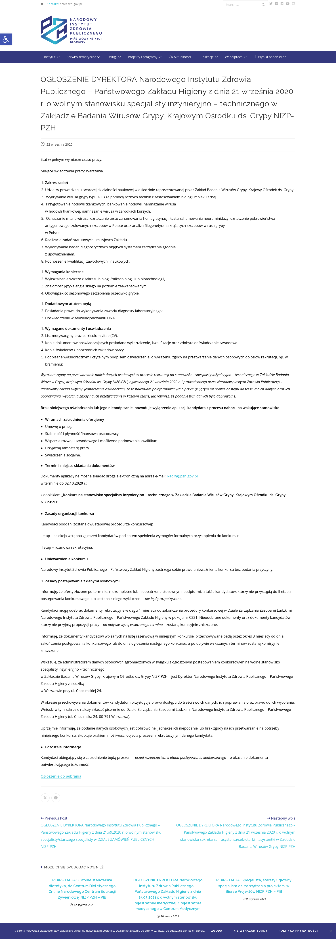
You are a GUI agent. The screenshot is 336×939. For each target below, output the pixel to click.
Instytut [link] (51, 57)
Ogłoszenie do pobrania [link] (61, 776)
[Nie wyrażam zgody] (330, 931)
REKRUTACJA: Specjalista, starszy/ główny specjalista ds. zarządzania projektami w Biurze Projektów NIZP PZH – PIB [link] (254, 886)
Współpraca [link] (235, 57)
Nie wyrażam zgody (251, 931)
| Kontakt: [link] (51, 4)
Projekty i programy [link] (144, 57)
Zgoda (217, 931)
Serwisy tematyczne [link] (83, 57)
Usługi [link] (113, 57)
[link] (6, 39)
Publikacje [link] (208, 57)
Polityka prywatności (299, 931)
